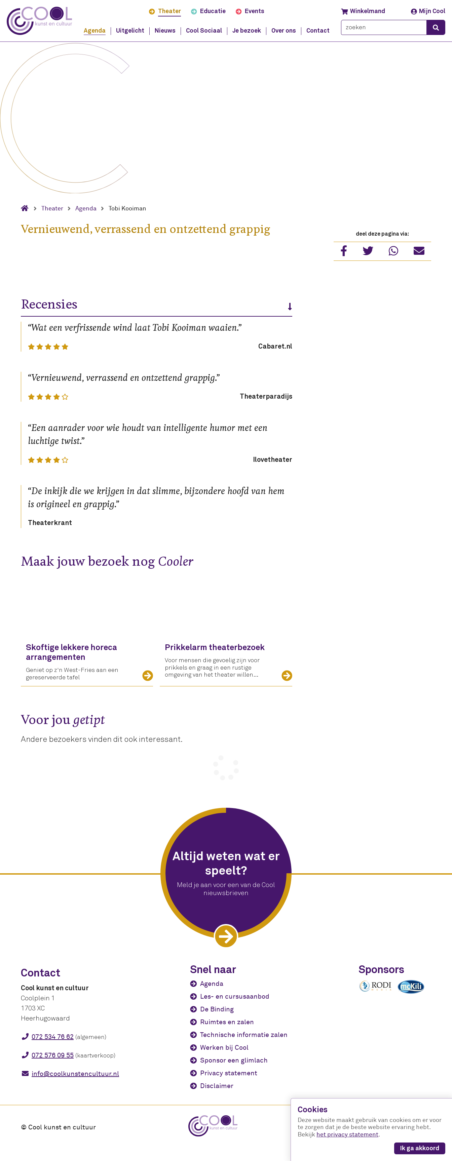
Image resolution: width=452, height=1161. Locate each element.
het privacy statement (347, 1134)
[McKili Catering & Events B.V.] (414, 1005)
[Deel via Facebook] (343, 253)
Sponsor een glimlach (234, 1072)
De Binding (217, 1020)
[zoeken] (384, 28)
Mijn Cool (428, 11)
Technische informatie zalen (244, 1046)
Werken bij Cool (224, 1059)
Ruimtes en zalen (227, 1033)
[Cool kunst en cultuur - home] (40, 21)
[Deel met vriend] (419, 253)
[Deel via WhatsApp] (393, 253)
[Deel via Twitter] (368, 253)
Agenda (211, 995)
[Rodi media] (375, 1002)
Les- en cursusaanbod (234, 1008)
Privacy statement (228, 1084)
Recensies (156, 305)
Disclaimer (216, 1097)
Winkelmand (363, 11)
